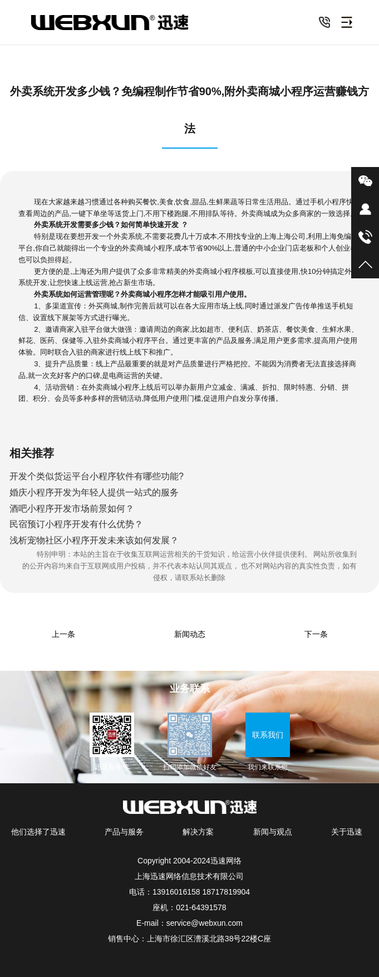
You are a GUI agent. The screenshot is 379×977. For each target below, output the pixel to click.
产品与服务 (124, 831)
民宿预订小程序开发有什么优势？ (76, 524)
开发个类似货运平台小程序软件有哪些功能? (96, 476)
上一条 (63, 634)
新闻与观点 (272, 831)
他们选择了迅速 (38, 831)
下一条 (316, 634)
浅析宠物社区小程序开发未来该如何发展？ (94, 540)
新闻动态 (189, 634)
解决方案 (198, 831)
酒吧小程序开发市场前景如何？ (71, 508)
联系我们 (267, 734)
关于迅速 (346, 831)
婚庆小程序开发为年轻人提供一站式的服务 (94, 492)
